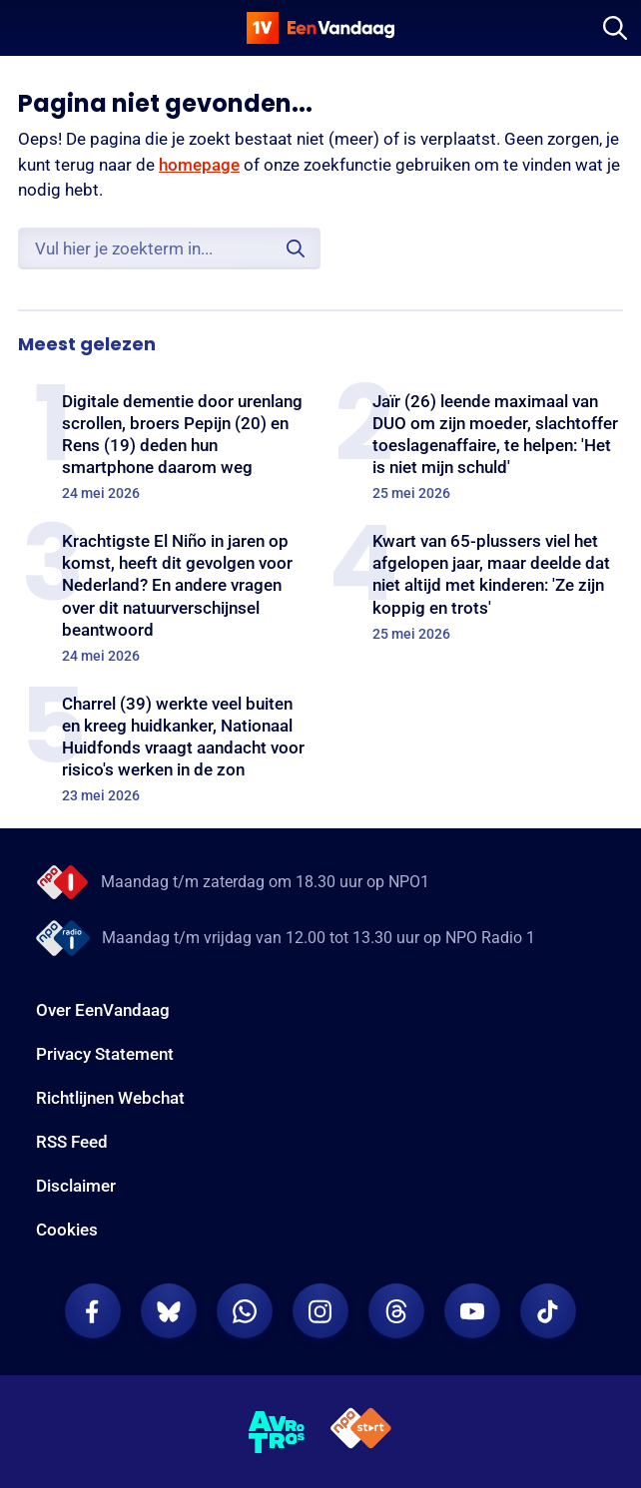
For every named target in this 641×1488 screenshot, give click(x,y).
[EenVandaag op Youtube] (472, 1311)
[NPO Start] (360, 1431)
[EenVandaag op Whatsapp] (245, 1311)
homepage (199, 165)
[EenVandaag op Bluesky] (169, 1311)
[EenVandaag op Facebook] (93, 1311)
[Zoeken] (615, 28)
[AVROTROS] (277, 1432)
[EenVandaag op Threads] (396, 1311)
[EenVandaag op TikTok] (548, 1311)
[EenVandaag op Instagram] (320, 1311)
